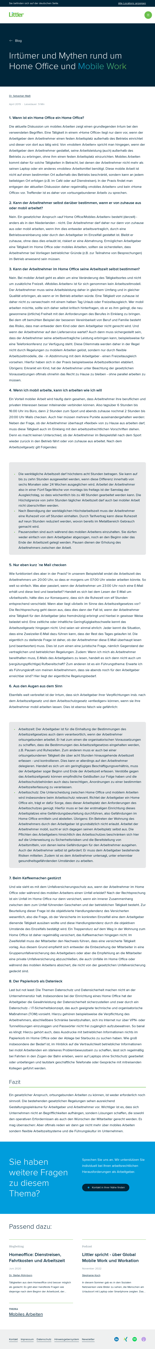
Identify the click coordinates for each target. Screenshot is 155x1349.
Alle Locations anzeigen (132, 3)
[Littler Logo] (16, 15)
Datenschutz (44, 1339)
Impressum (27, 1339)
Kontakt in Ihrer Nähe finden (106, 1187)
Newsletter (88, 1339)
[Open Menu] (148, 15)
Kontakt (13, 1339)
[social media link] (116, 1339)
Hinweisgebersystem (66, 1339)
